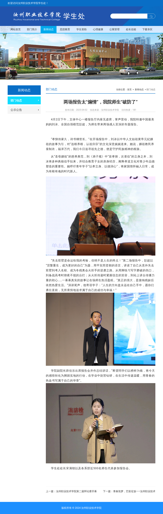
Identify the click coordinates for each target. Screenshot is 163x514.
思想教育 (65, 29)
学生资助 (81, 29)
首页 (129, 89)
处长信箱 (131, 29)
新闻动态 (48, 29)
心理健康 (98, 29)
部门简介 (32, 29)
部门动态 (16, 100)
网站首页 (16, 29)
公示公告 (16, 109)
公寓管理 (114, 29)
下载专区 (147, 29)
